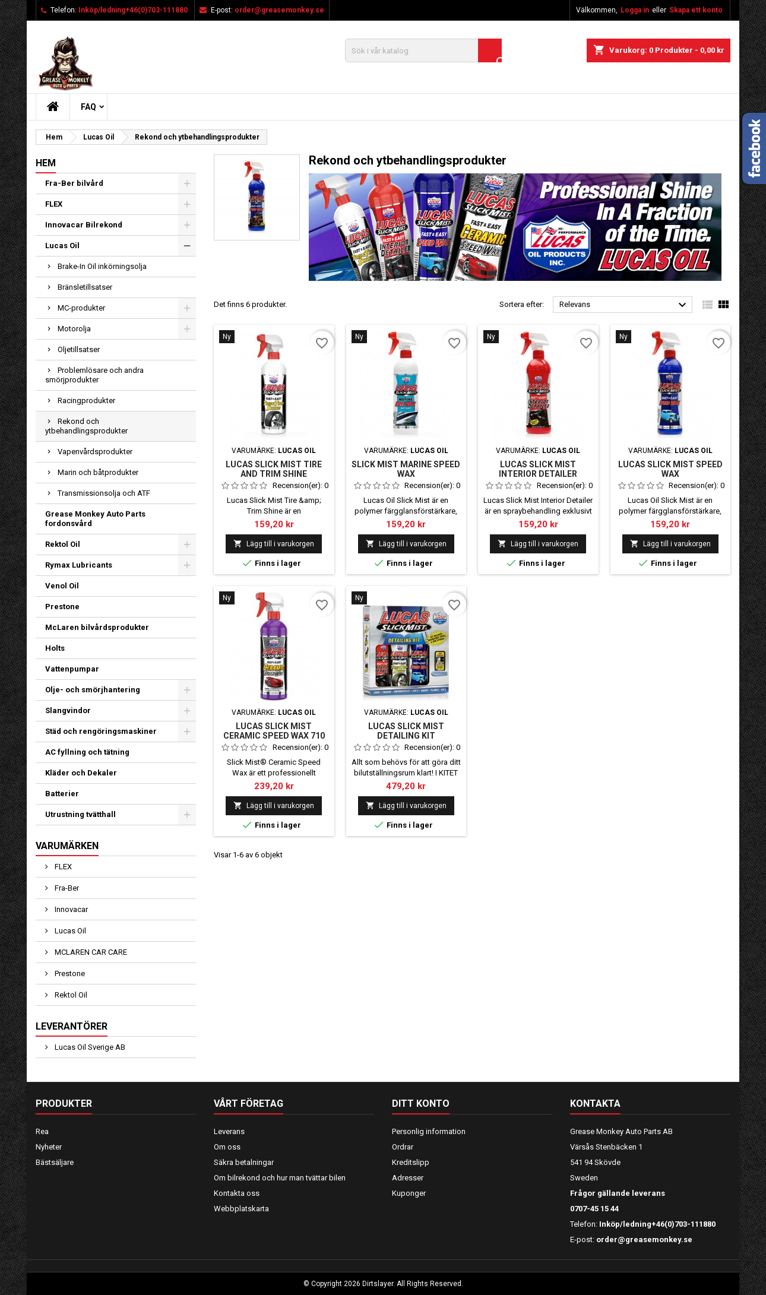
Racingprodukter (86, 400)
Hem (46, 163)
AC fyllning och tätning (87, 752)
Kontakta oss (236, 1193)
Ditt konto (421, 1103)
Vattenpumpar (72, 668)
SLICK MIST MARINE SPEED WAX (406, 469)
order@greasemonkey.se (279, 10)
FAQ (88, 107)
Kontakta (595, 1103)
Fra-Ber (66, 888)
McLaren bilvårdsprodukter (97, 627)
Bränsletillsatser (85, 287)
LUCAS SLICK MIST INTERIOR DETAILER (538, 469)
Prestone (62, 606)
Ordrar (402, 1146)
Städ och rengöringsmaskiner (101, 731)
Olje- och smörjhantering (92, 689)
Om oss (227, 1146)
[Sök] (423, 50)
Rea (42, 1131)
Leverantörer (71, 1026)
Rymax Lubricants (78, 565)
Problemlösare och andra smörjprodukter (94, 375)
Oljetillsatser (79, 349)
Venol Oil (62, 585)
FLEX (53, 204)
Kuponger (409, 1193)
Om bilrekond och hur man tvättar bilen (280, 1177)
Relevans (624, 305)
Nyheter (49, 1146)
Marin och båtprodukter (98, 472)
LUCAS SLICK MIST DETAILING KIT (406, 730)
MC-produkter (81, 307)
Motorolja (74, 328)
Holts (55, 648)
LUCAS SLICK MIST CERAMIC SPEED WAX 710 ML (274, 735)
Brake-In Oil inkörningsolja (102, 266)
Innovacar (70, 909)
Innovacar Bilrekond (83, 224)
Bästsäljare (55, 1162)
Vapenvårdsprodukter (95, 451)
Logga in (635, 10)
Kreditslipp (410, 1162)
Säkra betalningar (244, 1162)
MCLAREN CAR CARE (90, 952)
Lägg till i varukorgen (273, 543)
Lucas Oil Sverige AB (89, 1047)
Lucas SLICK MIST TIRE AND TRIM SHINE (274, 469)
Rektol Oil (62, 544)
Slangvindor (68, 710)
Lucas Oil (62, 245)
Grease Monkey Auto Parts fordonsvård (95, 518)
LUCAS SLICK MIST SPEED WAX (670, 469)
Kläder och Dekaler (81, 772)
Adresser (407, 1177)
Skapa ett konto (696, 10)
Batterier (62, 793)
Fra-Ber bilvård (74, 183)
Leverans (229, 1131)
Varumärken (67, 845)
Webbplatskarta (241, 1208)
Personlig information (429, 1131)
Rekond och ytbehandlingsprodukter (86, 426)
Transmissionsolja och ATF (104, 493)
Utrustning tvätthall (80, 814)
